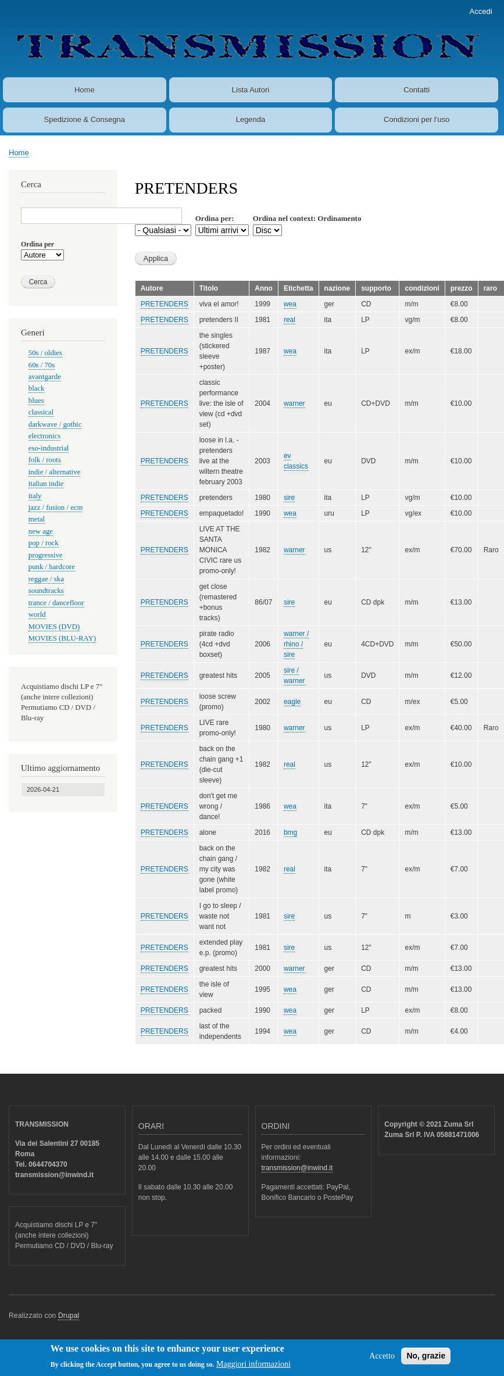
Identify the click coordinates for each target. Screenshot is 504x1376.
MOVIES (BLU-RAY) (62, 638)
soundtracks (46, 591)
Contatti (416, 89)
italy (35, 496)
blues (36, 400)
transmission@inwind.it (297, 1168)
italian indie (46, 484)
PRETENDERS (164, 304)
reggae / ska (46, 579)
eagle (292, 702)
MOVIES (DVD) (54, 627)
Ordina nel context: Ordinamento (307, 218)
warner (294, 403)
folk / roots (44, 460)
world (37, 614)
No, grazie (425, 1358)
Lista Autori (250, 89)
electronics (44, 436)
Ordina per (37, 244)
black (36, 388)
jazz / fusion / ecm (55, 507)
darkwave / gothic (55, 424)
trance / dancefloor (56, 603)
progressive (45, 555)
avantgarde (44, 377)
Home (84, 89)
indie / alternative (54, 472)
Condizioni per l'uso (416, 119)
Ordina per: (214, 218)
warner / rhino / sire (296, 644)
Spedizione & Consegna (85, 119)
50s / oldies (45, 353)
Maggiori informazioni (253, 1367)
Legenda (251, 119)
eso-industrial (48, 448)
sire (289, 498)
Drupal (69, 1315)
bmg (290, 832)
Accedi (481, 11)
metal (36, 519)
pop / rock (43, 543)
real (289, 320)
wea (290, 304)
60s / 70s (41, 365)
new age (40, 531)
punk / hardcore (51, 567)
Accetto (382, 1358)
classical (40, 412)
